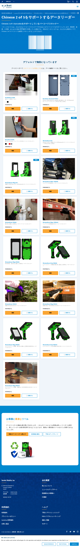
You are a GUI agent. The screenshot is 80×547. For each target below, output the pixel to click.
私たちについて (47, 486)
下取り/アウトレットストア (51, 513)
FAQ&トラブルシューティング (51, 516)
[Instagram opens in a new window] (77, 532)
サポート (45, 524)
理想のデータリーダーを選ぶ (17, 434)
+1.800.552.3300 (13, 492)
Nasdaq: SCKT (7, 497)
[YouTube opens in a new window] (74, 532)
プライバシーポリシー (9, 516)
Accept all (74, 544)
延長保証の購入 (35, 434)
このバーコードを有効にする (32, 68)
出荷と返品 (5, 524)
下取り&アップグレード (51, 434)
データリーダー (38, 13)
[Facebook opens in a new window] (67, 532)
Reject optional (63, 544)
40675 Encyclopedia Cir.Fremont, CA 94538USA (8, 487)
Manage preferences (49, 544)
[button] (73, 1)
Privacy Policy (72, 540)
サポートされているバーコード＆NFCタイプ (56, 13)
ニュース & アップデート (50, 489)
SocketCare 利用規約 (7, 520)
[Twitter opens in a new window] (70, 532)
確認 (13, 108)
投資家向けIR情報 (48, 493)
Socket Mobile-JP (7, 13)
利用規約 (4, 513)
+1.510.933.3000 (13, 494)
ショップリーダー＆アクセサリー (23, 13)
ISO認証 (44, 497)
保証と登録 (45, 520)
